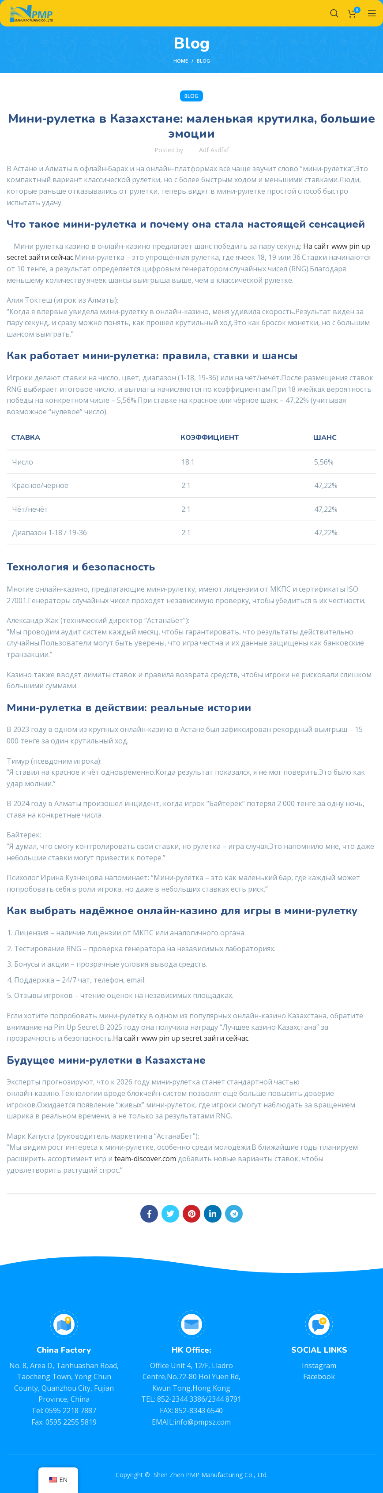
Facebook (319, 1376)
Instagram (319, 1365)
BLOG (203, 60)
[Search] (334, 13)
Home (180, 60)
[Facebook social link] (149, 1214)
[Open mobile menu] (372, 13)
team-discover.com (145, 1158)
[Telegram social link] (234, 1214)
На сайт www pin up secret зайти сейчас (180, 1038)
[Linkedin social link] (213, 1214)
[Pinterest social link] (191, 1214)
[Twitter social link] (170, 1214)
